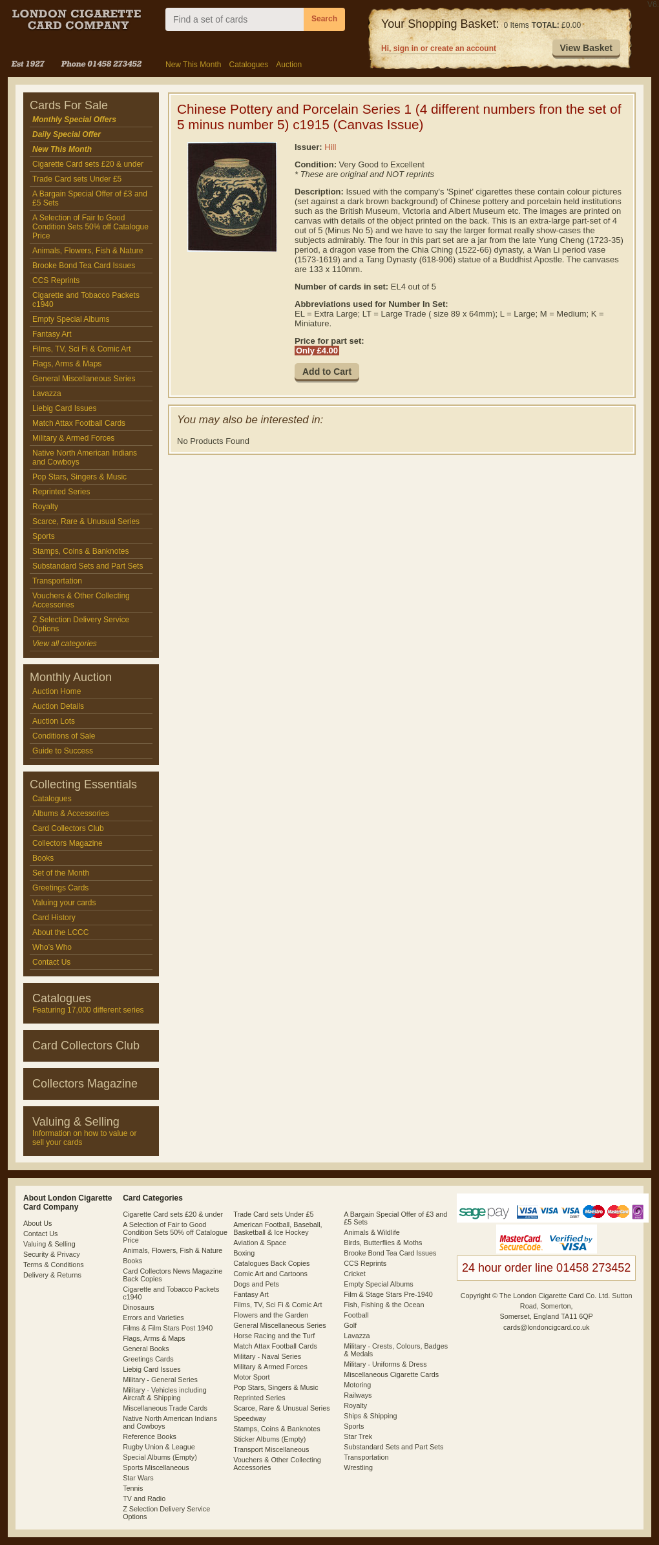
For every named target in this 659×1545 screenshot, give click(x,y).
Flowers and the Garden (270, 1315)
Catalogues (248, 64)
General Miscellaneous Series (83, 378)
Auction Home (56, 691)
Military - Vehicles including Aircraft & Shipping (165, 1394)
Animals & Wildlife (371, 1232)
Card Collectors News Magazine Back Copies (172, 1275)
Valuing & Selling (49, 1244)
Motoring (357, 1385)
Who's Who (52, 947)
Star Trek (358, 1436)
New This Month (193, 64)
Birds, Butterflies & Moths (383, 1242)
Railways (357, 1395)
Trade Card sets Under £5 (76, 179)
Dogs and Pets (256, 1284)
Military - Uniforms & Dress (385, 1364)
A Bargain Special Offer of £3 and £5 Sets (89, 198)
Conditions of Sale (63, 736)
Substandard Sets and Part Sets (87, 566)
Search (324, 18)
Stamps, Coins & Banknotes (80, 551)
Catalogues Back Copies (271, 1263)
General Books (146, 1348)
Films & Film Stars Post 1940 (168, 1328)
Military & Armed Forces (73, 438)
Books (43, 858)
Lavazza (46, 393)
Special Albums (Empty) (160, 1457)
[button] (586, 48)
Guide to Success (62, 750)
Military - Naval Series (267, 1356)
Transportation (57, 580)
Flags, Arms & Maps (66, 363)
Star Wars (138, 1478)
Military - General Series (160, 1379)
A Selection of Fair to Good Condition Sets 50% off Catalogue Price (90, 226)
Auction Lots (53, 721)
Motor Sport (251, 1377)
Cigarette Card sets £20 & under (87, 164)
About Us (37, 1223)
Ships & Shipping (370, 1416)
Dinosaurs (138, 1307)
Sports (43, 536)
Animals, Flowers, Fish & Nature (87, 250)
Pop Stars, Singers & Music (79, 476)
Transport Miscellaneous (271, 1449)
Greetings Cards (60, 887)
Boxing (244, 1253)
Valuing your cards (64, 902)
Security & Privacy (51, 1254)
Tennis (133, 1488)
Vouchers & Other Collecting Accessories (81, 600)
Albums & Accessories (70, 813)
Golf (350, 1325)
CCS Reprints (55, 280)
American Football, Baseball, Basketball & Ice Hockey (277, 1228)
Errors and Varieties (153, 1317)
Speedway (249, 1418)
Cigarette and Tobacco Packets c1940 (86, 300)
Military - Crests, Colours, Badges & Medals (396, 1350)
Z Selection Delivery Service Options (80, 624)
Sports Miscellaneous (156, 1467)
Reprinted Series (61, 491)
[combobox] (234, 19)
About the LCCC (60, 932)
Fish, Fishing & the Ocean (384, 1305)
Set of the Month (60, 873)
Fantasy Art (52, 334)
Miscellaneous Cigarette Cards (391, 1374)
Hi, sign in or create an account (438, 48)
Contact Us (51, 962)
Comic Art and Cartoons (270, 1273)
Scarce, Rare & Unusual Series (86, 521)
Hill (330, 147)
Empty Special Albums (70, 319)
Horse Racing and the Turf (274, 1336)
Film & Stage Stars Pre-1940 (388, 1294)
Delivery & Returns (52, 1275)
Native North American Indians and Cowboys (84, 457)
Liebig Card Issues (64, 408)
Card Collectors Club (68, 828)
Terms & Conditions (53, 1264)
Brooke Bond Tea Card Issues (83, 265)
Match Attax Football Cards (78, 423)
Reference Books (149, 1436)
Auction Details (58, 706)
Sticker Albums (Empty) (269, 1439)
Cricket (355, 1273)
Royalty (45, 506)
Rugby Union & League (159, 1447)
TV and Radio (144, 1498)
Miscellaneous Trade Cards (165, 1408)
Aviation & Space (259, 1242)
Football (356, 1315)
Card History (54, 917)
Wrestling (358, 1467)
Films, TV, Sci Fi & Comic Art (81, 348)
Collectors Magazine (67, 843)
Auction (289, 64)
